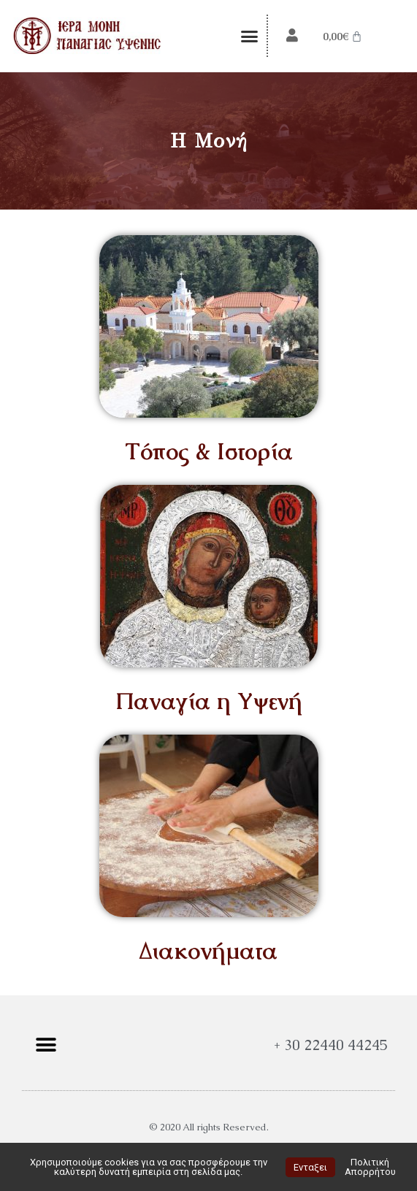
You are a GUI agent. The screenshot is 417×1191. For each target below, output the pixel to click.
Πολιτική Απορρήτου (370, 1167)
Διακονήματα (208, 950)
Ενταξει (310, 1167)
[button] (250, 36)
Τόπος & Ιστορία (209, 451)
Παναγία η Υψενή (208, 701)
